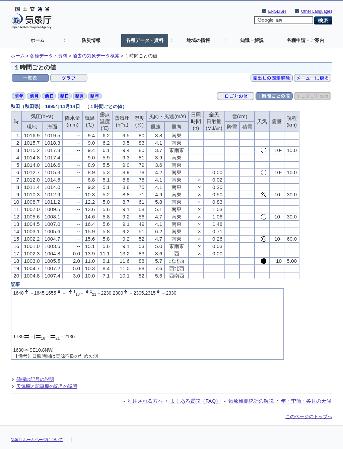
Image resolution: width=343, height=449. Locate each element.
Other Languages (316, 11)
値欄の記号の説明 (35, 379)
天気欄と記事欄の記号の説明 (46, 386)
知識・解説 (252, 40)
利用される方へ (145, 401)
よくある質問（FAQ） (195, 401)
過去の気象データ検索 (96, 55)
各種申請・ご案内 (305, 40)
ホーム (37, 40)
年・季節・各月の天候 (306, 401)
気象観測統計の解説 (251, 401)
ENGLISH (277, 11)
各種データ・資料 (144, 40)
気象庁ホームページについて (37, 439)
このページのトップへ (308, 416)
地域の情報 (198, 40)
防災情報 (91, 40)
